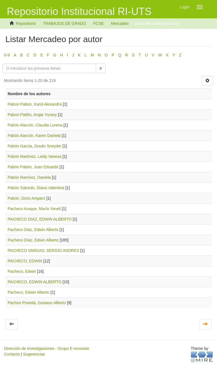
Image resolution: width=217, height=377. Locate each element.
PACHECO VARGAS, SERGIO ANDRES (43, 250)
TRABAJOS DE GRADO (64, 23)
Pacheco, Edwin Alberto (28, 292)
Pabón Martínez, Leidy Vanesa (34, 156)
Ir (100, 68)
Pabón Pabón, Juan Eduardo (33, 167)
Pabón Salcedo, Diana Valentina (36, 188)
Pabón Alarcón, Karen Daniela (34, 135)
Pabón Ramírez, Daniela (29, 177)
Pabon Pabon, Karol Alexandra (35, 104)
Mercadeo (120, 23)
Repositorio (26, 23)
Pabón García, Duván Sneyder (35, 146)
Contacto (12, 354)
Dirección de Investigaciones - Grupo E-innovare (46, 348)
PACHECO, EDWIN (25, 261)
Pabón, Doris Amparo (26, 198)
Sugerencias (34, 354)
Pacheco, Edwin (22, 271)
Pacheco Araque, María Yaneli (34, 208)
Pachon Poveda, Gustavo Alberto (37, 302)
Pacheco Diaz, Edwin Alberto (33, 229)
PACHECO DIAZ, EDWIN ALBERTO (39, 219)
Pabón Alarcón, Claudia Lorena (35, 125)
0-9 (7, 55)
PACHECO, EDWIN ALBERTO (35, 282)
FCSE (98, 23)
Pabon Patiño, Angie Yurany (32, 114)
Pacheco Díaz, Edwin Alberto (33, 240)
